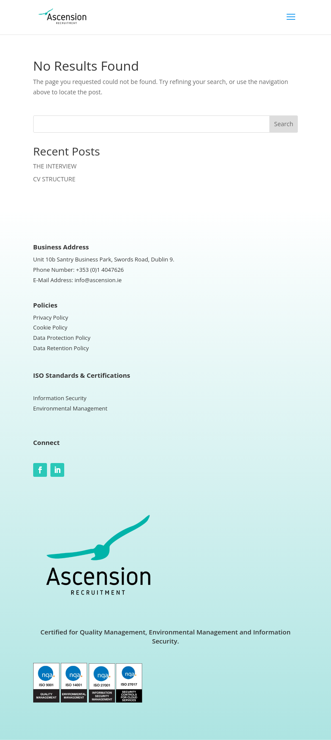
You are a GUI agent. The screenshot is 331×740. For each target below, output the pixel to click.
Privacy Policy (50, 317)
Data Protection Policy (62, 338)
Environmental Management (70, 408)
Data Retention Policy (61, 348)
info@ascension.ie (98, 280)
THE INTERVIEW (55, 166)
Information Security (60, 398)
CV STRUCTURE (54, 179)
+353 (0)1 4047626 (100, 270)
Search (283, 124)
